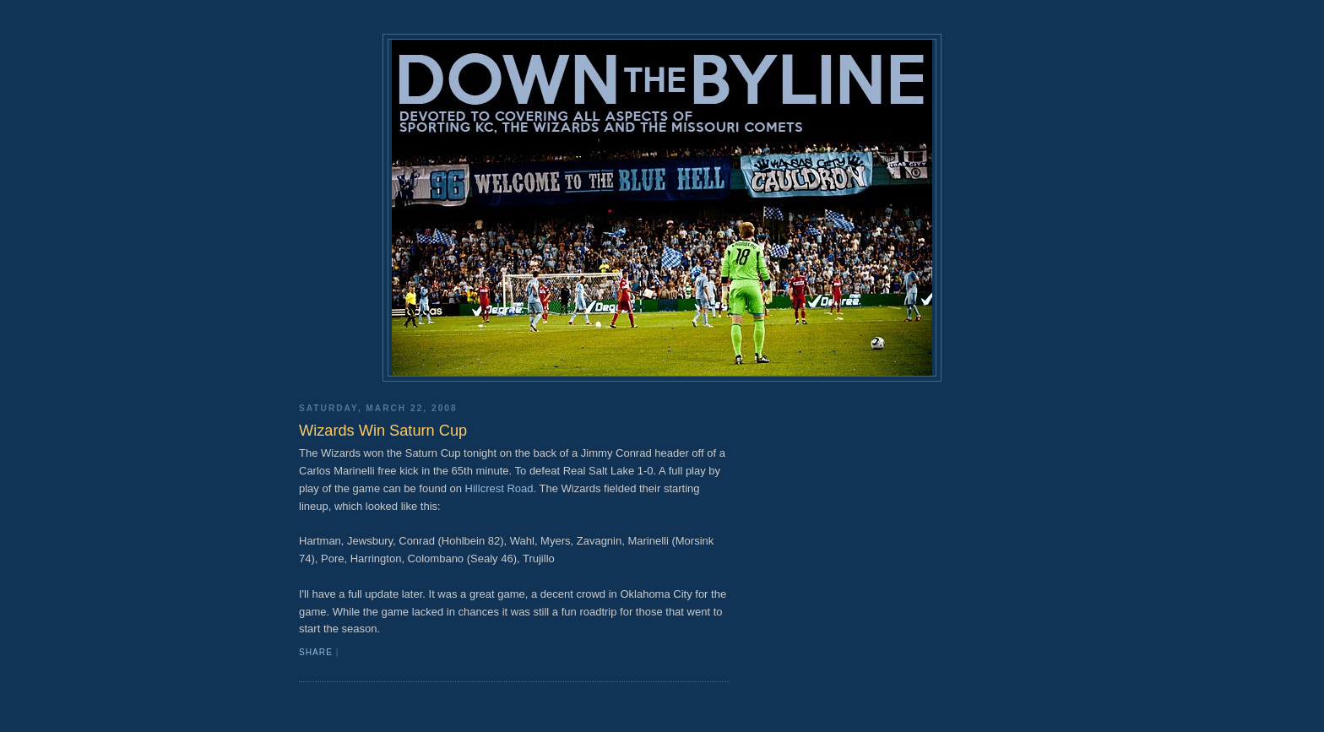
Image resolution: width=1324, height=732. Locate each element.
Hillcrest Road (499, 488)
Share (316, 652)
